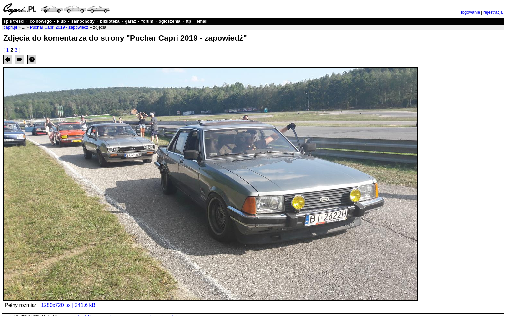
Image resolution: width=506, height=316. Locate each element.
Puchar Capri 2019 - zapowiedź (59, 27)
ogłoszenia (169, 21)
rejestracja (493, 12)
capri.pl (10, 27)
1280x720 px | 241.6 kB (68, 305)
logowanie (470, 12)
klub (61, 21)
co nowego (41, 21)
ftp (188, 21)
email (202, 21)
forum (147, 21)
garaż (130, 21)
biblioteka (110, 21)
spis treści (14, 21)
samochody (83, 21)
